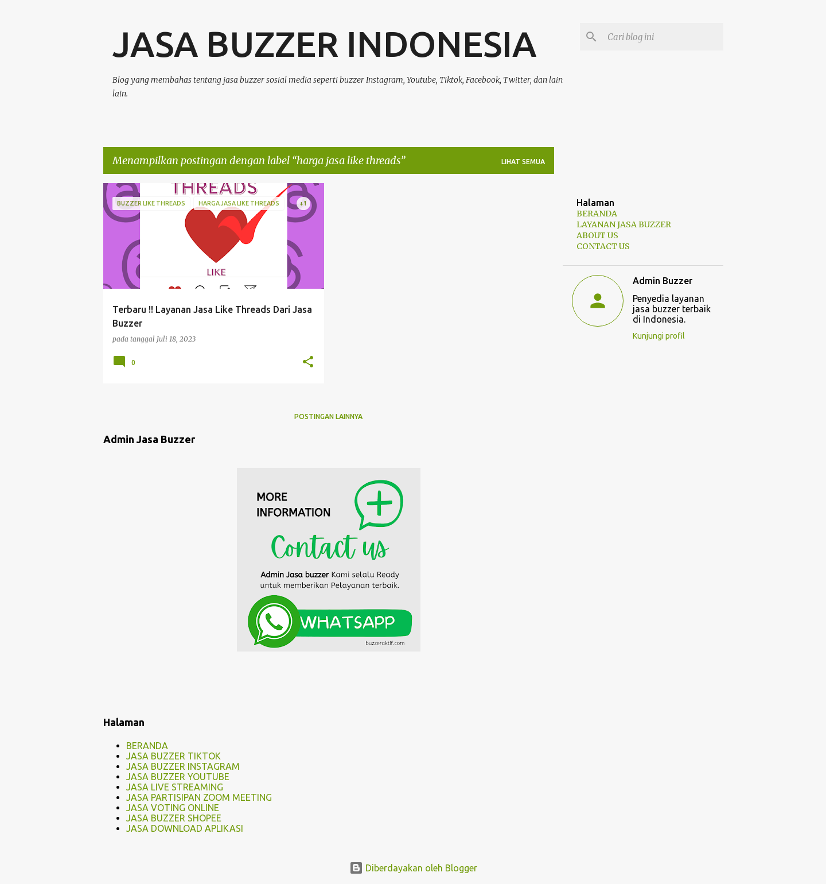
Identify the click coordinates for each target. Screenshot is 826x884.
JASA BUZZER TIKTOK (173, 756)
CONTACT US (603, 246)
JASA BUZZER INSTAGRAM (183, 766)
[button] (308, 362)
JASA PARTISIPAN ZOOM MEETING (199, 797)
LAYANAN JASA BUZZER (623, 224)
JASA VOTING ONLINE (172, 807)
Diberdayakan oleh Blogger (413, 868)
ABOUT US (597, 235)
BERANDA (147, 745)
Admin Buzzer (662, 281)
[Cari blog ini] (663, 37)
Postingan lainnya (328, 416)
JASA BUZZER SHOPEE (173, 818)
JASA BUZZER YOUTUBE (177, 776)
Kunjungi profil (659, 335)
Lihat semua (523, 161)
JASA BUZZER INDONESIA (324, 44)
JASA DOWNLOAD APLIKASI (184, 828)
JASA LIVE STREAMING (174, 787)
